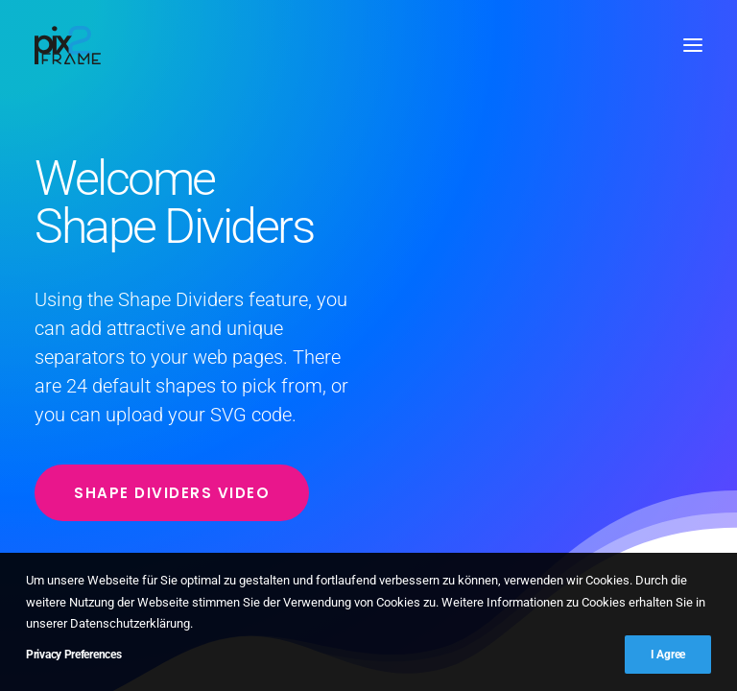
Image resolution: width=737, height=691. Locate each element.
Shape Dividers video (172, 493)
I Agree (668, 654)
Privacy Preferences (73, 654)
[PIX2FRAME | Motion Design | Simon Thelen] (68, 45)
